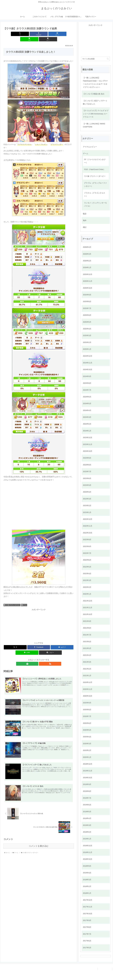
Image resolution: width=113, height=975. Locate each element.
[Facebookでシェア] (26, 34)
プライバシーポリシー (104, 969)
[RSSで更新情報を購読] (41, 658)
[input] (95, 59)
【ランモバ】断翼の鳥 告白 (93, 94)
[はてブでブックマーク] (38, 34)
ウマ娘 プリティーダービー (12, 599)
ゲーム (24, 599)
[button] (62, 34)
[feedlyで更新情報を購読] (36, 658)
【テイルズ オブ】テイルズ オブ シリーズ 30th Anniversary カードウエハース (95, 114)
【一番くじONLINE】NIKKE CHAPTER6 (94, 125)
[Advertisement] (38, 619)
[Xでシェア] (15, 34)
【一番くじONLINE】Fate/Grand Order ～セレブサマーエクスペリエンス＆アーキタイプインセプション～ (95, 82)
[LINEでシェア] (50, 34)
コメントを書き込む (39, 841)
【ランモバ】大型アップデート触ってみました (95, 102)
